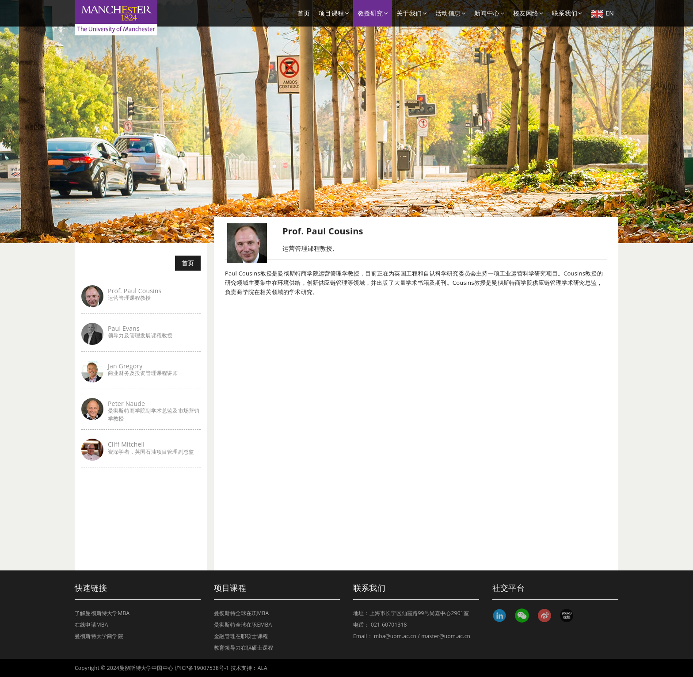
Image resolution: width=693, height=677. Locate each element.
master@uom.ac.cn (445, 636)
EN (602, 13)
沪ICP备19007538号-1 (202, 668)
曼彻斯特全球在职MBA (241, 613)
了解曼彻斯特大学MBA (102, 613)
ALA (262, 668)
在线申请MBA (91, 624)
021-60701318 (389, 624)
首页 (303, 13)
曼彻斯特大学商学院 (99, 636)
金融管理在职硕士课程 (241, 636)
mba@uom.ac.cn (395, 636)
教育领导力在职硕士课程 (243, 647)
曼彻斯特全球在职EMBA (243, 624)
